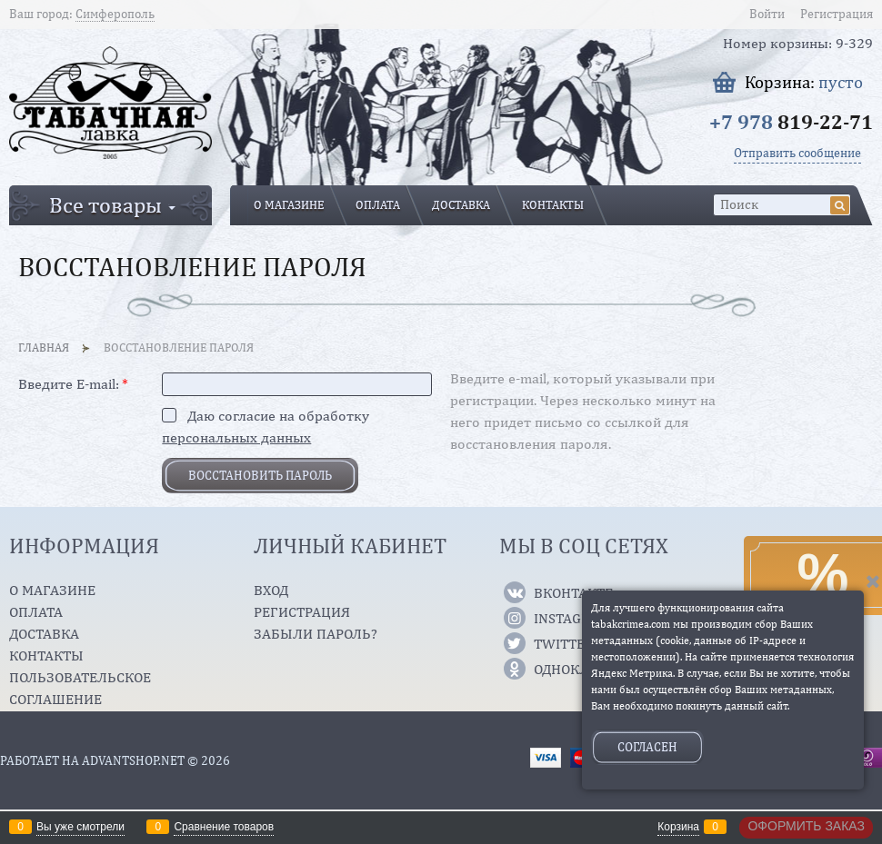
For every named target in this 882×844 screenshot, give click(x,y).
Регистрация (836, 13)
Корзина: (804, 82)
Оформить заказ (806, 826)
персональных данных (236, 437)
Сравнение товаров (224, 826)
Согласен (647, 747)
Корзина (678, 826)
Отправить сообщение (797, 152)
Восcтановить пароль (260, 475)
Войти (767, 13)
